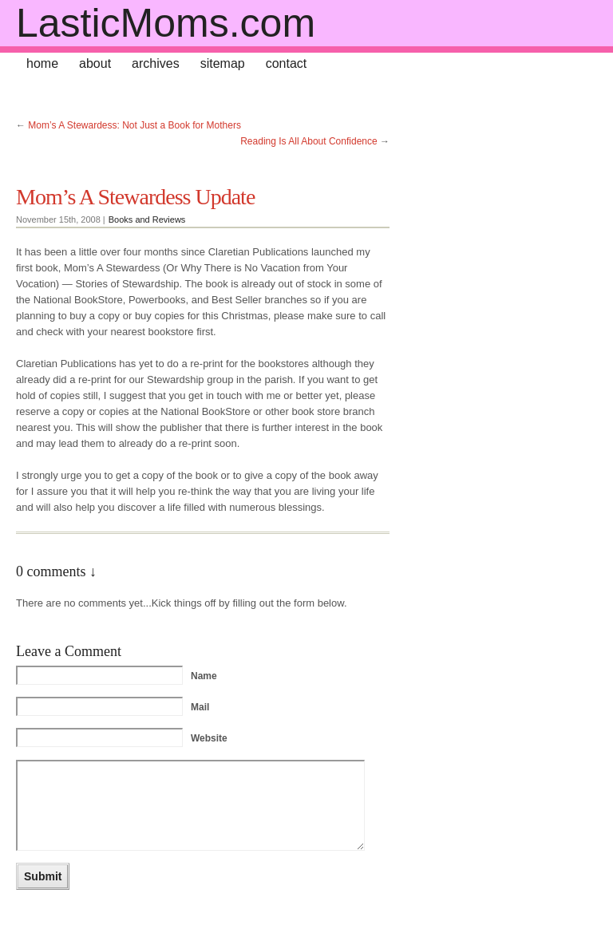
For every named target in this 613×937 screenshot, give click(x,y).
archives (156, 63)
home (42, 63)
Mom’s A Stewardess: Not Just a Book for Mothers (134, 125)
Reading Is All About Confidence (308, 141)
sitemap (222, 63)
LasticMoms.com (165, 23)
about (95, 63)
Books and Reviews (147, 219)
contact (286, 63)
